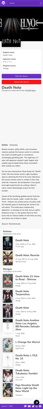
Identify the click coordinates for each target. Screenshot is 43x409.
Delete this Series (21, 82)
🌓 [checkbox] (36, 402)
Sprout (33, 90)
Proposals (14, 145)
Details (5, 145)
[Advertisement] (21, 116)
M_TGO (28, 90)
